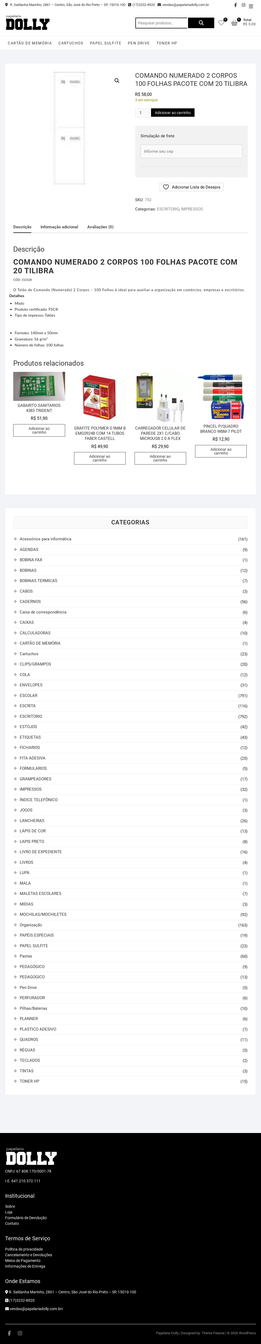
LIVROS (26, 862)
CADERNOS (30, 601)
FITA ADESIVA (32, 758)
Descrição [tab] (22, 227)
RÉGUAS (27, 1050)
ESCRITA (28, 705)
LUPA (24, 872)
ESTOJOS (28, 726)
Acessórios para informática (45, 539)
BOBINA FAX (31, 559)
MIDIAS (26, 904)
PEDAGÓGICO (32, 966)
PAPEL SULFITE (105, 43)
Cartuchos (70, 43)
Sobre (10, 1206)
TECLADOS (30, 1060)
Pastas (26, 956)
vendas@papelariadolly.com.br (183, 5)
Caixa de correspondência (43, 612)
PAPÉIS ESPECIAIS (37, 935)
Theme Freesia (213, 1333)
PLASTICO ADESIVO (38, 1029)
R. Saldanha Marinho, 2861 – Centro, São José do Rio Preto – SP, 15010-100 (65, 5)
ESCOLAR (28, 695)
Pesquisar (200, 23)
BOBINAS (28, 570)
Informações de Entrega (25, 1266)
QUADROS (29, 1039)
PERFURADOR (32, 997)
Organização (31, 925)
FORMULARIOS (33, 768)
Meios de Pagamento (23, 1260)
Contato (12, 1223)
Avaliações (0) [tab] (100, 227)
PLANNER (29, 1018)
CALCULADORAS (35, 633)
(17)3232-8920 (141, 5)
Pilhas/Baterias (33, 1008)
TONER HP (167, 43)
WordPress (247, 1333)
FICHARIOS (30, 747)
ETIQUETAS (30, 737)
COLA (25, 674)
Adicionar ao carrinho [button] (39, 430)
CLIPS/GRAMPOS (35, 664)
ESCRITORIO (168, 209)
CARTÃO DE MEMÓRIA (30, 43)
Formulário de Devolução (26, 1218)
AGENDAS (29, 549)
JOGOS (26, 810)
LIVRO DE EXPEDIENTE (41, 851)
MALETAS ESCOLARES (40, 893)
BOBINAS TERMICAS (38, 580)
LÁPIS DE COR (33, 831)
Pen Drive (139, 43)
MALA (25, 883)
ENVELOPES (31, 685)
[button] (117, 81)
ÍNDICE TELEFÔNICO (39, 799)
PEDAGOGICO (32, 977)
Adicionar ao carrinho (173, 113)
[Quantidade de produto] (142, 113)
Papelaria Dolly (167, 1333)
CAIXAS (27, 622)
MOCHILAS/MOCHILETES (43, 914)
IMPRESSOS (192, 209)
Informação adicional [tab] (59, 227)
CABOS (26, 591)
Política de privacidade (24, 1249)
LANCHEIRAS (32, 820)
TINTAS (27, 1071)
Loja (8, 1212)
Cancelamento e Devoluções (28, 1255)
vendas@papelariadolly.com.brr (34, 1309)
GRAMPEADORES (35, 779)
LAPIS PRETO (32, 841)
